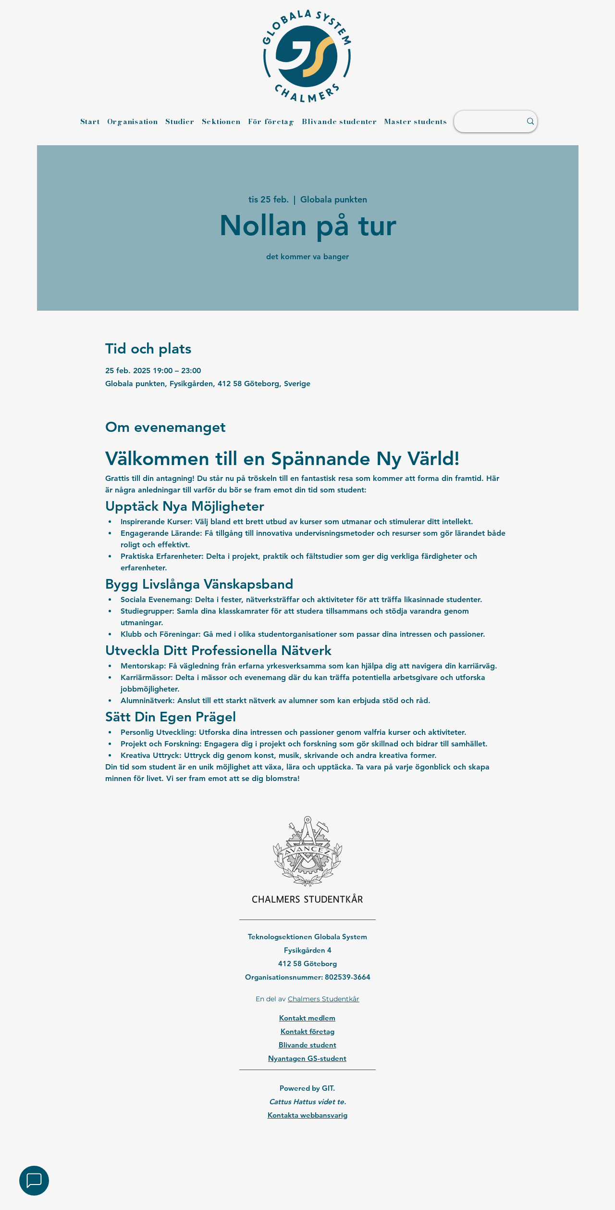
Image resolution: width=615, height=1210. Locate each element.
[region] (307, 1140)
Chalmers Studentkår (323, 999)
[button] (34, 1181)
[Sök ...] (483, 121)
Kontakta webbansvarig (307, 1115)
